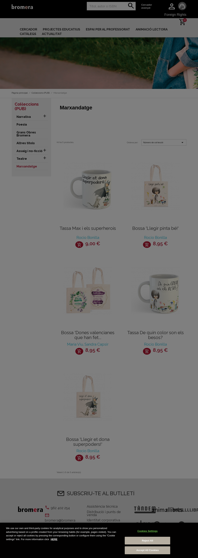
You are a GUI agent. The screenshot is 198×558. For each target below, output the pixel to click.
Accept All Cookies (147, 550)
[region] (99, 540)
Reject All (147, 540)
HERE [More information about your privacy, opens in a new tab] (54, 539)
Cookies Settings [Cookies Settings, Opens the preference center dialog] (147, 531)
